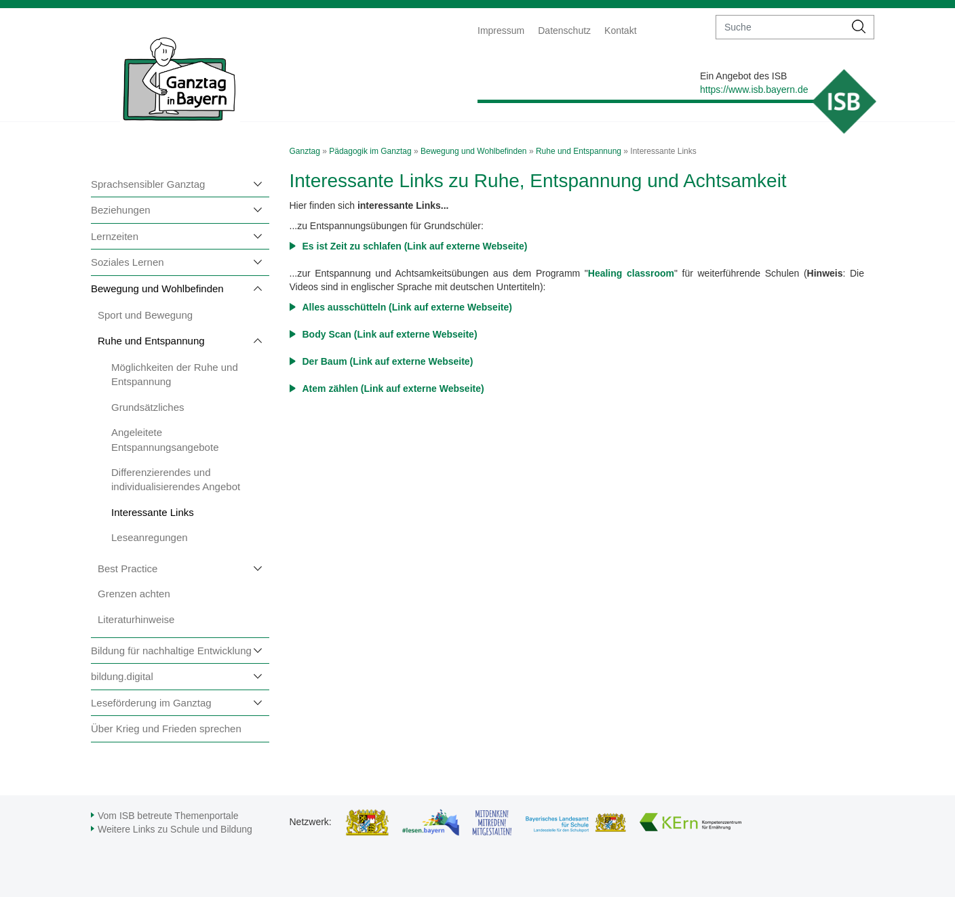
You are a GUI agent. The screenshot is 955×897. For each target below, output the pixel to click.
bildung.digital (122, 676)
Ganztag (305, 151)
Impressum (501, 30)
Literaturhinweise (136, 619)
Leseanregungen (149, 537)
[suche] (780, 27)
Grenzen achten (134, 593)
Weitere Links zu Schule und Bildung (175, 829)
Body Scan (327, 334)
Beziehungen (121, 210)
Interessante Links (152, 512)
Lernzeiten (114, 236)
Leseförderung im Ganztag (151, 703)
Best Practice (127, 568)
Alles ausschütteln (346, 307)
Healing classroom (631, 273)
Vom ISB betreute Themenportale (168, 815)
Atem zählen (332, 388)
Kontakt (620, 30)
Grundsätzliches (147, 407)
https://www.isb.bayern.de (754, 89)
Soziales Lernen (127, 262)
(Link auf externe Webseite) (450, 307)
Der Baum (326, 361)
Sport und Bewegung (145, 315)
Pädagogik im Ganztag (370, 151)
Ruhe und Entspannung (151, 340)
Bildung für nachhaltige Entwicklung (171, 650)
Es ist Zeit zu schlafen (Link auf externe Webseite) (415, 246)
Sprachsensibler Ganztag (148, 184)
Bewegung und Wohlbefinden (157, 288)
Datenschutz (564, 30)
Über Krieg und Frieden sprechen (166, 728)
